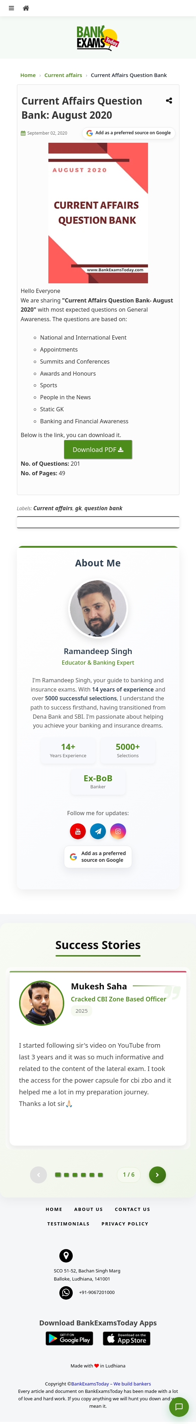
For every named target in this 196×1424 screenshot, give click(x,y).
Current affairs (64, 74)
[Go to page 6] (100, 1177)
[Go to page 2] (66, 1177)
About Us (88, 1211)
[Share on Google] (129, 133)
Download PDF (95, 449)
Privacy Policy (125, 1226)
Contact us (132, 1211)
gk (78, 508)
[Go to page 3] (74, 1177)
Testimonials (68, 1226)
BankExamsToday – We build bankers (111, 1386)
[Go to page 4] (83, 1177)
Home (28, 74)
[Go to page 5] (91, 1177)
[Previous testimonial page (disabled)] (38, 1176)
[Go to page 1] (58, 1176)
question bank (103, 508)
